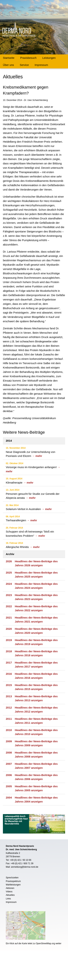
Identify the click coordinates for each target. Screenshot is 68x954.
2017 (9, 662)
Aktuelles (10, 895)
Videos (9, 891)
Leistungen (48, 57)
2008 (9, 752)
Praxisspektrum (13, 881)
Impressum (41, 64)
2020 (9, 628)
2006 (9, 775)
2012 (9, 707)
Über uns (8, 64)
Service (24, 64)
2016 (9, 673)
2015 (9, 685)
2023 (9, 595)
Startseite (8, 57)
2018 (9, 651)
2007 (9, 763)
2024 (9, 583)
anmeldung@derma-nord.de (24, 867)
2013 (9, 696)
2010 (9, 730)
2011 (9, 718)
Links (8, 898)
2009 (9, 741)
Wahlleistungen (13, 884)
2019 (9, 640)
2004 (9, 797)
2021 (9, 617)
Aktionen (10, 888)
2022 (9, 606)
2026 (9, 561)
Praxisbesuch (28, 57)
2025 (9, 572)
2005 (9, 786)
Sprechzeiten (12, 877)
